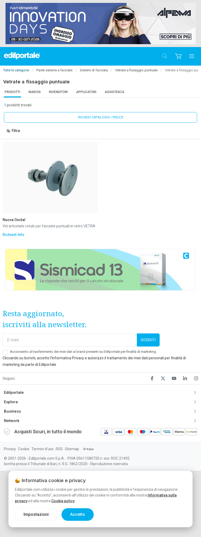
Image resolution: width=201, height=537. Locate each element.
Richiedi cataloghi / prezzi (100, 117)
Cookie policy (63, 501)
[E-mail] (70, 340)
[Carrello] (178, 56)
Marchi (35, 92)
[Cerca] (164, 56)
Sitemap (72, 449)
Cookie (23, 449)
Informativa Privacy (68, 358)
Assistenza (114, 92)
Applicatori (86, 92)
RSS (59, 449)
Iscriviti (148, 340)
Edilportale (14, 392)
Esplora (11, 402)
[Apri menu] (191, 56)
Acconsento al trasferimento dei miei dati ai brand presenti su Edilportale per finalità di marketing (83, 352)
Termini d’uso (42, 449)
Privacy (10, 449)
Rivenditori (58, 92)
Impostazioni (36, 514)
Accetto (77, 514)
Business (12, 411)
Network (11, 420)
